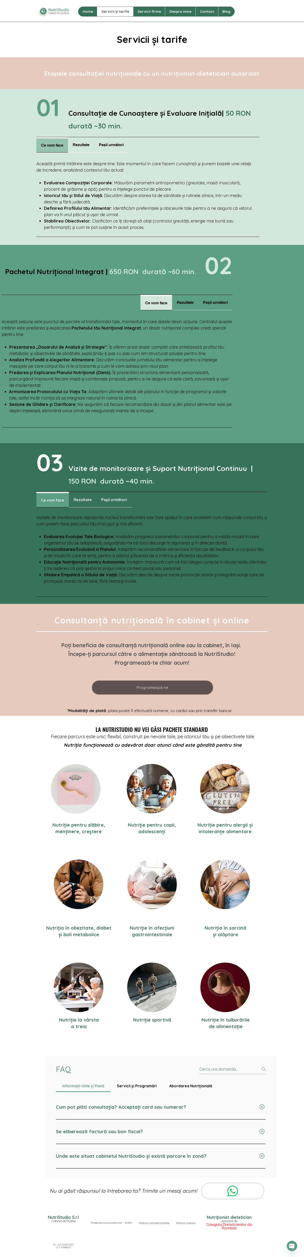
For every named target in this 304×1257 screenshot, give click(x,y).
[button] (154, 1223)
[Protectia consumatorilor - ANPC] (111, 1223)
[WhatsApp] (233, 1191)
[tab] (52, 144)
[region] (151, 788)
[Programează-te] (152, 687)
